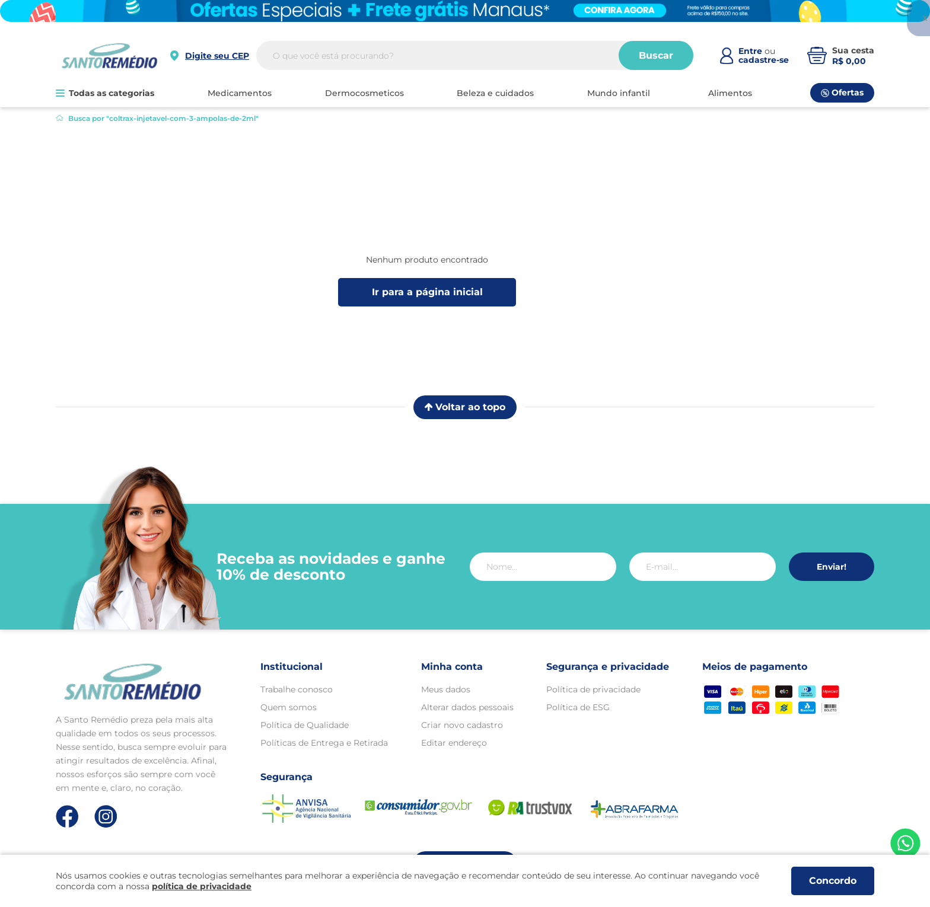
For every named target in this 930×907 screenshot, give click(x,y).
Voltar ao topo (465, 407)
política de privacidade (201, 886)
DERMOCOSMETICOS (364, 93)
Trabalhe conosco (296, 689)
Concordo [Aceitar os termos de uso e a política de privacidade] (832, 880)
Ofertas (842, 92)
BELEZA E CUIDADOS (495, 93)
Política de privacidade (593, 689)
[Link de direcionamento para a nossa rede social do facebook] (67, 816)
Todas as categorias (105, 93)
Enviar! (831, 566)
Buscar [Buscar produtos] (656, 55)
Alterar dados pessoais (467, 707)
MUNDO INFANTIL (618, 93)
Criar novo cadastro (462, 725)
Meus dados (445, 689)
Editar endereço (454, 742)
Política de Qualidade (304, 725)
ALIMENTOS (730, 93)
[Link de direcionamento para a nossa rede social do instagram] (105, 816)
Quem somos (288, 707)
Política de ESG (578, 707)
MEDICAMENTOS (240, 93)
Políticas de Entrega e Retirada (324, 742)
